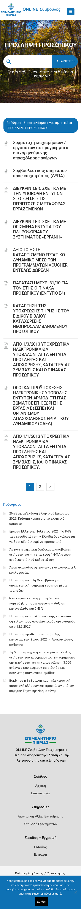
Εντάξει (41, 901)
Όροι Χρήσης (56, 873)
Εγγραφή (40, 854)
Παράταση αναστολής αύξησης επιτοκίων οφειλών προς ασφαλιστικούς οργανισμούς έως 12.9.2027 (42, 621)
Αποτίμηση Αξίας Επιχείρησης (40, 816)
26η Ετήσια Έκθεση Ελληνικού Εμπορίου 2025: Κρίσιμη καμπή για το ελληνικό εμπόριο (39, 519)
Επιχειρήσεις (41, 76)
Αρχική (40, 786)
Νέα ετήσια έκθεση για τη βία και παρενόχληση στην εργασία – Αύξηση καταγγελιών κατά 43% (37, 603)
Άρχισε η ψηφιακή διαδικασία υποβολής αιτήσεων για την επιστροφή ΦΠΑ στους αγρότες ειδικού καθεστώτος (40, 555)
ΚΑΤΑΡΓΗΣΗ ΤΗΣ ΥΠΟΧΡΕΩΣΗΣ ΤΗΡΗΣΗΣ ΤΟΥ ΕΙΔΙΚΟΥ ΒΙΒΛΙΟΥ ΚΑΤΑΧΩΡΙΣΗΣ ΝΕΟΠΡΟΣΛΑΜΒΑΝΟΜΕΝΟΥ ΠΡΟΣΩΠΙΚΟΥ (41, 318)
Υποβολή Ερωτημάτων (40, 824)
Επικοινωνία (40, 793)
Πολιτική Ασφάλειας (29, 873)
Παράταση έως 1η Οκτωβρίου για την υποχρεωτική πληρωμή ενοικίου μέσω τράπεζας (38, 585)
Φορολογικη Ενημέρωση (56, 71)
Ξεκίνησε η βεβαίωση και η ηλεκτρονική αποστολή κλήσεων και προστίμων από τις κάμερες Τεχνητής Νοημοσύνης (41, 686)
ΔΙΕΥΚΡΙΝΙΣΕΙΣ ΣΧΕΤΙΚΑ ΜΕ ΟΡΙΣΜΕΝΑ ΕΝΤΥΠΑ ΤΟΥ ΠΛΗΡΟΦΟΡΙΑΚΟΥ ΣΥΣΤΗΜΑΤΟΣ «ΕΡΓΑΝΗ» (39, 229)
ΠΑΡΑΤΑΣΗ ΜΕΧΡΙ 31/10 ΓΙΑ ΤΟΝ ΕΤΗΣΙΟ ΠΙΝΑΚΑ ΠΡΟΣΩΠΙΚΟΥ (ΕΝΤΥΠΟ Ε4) (40, 288)
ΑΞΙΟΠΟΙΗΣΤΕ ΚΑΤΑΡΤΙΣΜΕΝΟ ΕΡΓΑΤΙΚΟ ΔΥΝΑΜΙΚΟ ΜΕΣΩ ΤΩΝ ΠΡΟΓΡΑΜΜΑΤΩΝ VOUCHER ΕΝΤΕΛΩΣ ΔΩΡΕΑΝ (40, 260)
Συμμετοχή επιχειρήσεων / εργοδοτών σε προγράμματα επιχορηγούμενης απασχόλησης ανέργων (40, 150)
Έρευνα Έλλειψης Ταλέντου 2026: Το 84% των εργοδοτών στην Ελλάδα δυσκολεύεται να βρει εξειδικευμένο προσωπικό (42, 537)
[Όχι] (75, 894)
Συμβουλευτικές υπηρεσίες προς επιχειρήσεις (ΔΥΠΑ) (40, 173)
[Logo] (40, 737)
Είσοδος (40, 847)
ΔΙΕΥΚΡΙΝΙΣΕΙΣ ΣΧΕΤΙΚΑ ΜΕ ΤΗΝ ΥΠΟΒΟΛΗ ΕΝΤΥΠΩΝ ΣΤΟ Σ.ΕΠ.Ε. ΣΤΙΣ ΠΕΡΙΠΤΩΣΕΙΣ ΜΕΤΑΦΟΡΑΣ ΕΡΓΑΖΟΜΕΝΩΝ (39, 199)
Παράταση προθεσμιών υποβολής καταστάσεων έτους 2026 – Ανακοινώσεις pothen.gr (41, 639)
